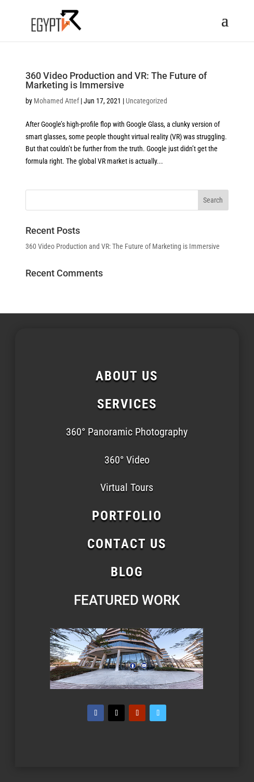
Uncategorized (146, 101)
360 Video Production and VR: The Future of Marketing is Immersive (116, 80)
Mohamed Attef (56, 101)
